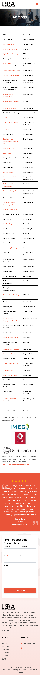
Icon (4, 229)
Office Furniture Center (10, 337)
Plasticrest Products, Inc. (11, 349)
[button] (37, 4)
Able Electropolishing (10, 49)
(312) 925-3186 (29, 643)
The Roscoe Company (10, 363)
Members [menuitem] (5, 650)
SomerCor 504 (8, 370)
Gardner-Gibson (8, 172)
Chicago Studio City (9, 108)
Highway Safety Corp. (10, 210)
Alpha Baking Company (10, 54)
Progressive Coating (9, 354)
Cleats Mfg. (7, 118)
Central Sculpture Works (11, 75)
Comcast (6, 129)
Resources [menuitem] (6, 653)
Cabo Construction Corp (11, 70)
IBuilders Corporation (10, 224)
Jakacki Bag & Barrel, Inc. (11, 248)
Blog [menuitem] (4, 659)
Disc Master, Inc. (8, 148)
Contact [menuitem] (5, 656)
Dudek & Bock (7, 153)
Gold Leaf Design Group (11, 191)
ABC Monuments (8, 44)
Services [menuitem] (5, 646)
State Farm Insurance (10, 375)
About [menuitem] (4, 643)
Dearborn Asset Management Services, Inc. (10, 141)
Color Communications (10, 122)
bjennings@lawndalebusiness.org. (16, 464)
